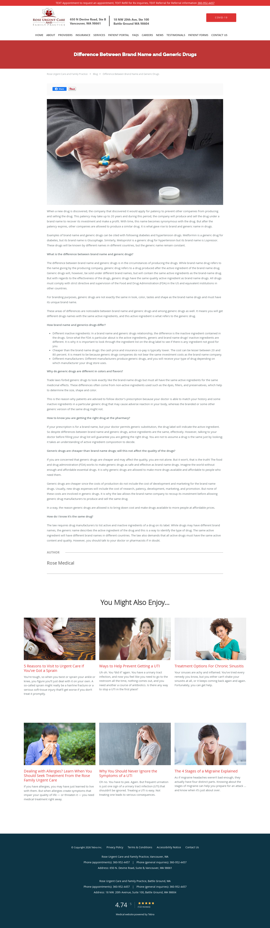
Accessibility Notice (169, 847)
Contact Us (192, 847)
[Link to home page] (86, 17)
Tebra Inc (96, 847)
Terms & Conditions (140, 847)
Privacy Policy (114, 847)
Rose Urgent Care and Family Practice (67, 74)
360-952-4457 (206, 3)
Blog (95, 74)
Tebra (151, 914)
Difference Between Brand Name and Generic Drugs (131, 74)
